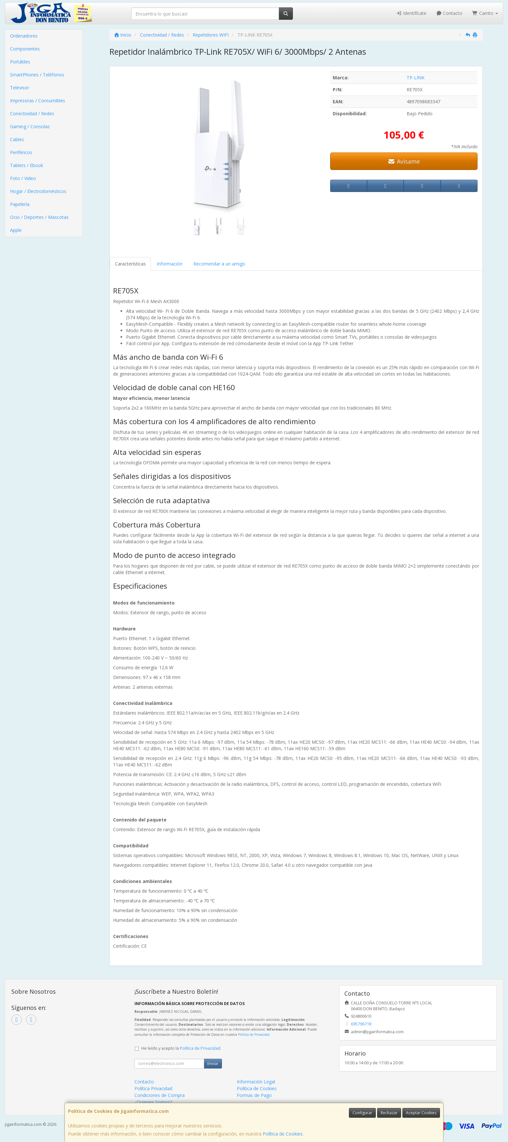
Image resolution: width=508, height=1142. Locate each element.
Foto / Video (23, 178)
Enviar (212, 1063)
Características (130, 264)
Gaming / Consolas (30, 126)
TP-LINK (415, 77)
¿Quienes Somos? (153, 1102)
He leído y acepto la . (181, 1048)
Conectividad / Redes (32, 113)
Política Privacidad (153, 1088)
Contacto (449, 13)
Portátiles (20, 62)
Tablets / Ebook (26, 165)
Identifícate (411, 13)
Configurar (362, 1112)
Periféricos (21, 152)
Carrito (485, 13)
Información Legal (256, 1082)
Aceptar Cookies (421, 1112)
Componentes (25, 49)
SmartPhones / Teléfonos (37, 75)
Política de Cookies (283, 1134)
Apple (16, 230)
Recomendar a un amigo (219, 264)
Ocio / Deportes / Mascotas (39, 217)
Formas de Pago (254, 1095)
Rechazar (389, 1112)
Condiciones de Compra (159, 1095)
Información (169, 264)
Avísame (404, 161)
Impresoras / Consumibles (37, 100)
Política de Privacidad (254, 1034)
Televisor (19, 88)
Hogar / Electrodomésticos (38, 191)
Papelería (19, 204)
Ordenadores (24, 36)
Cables (17, 139)
